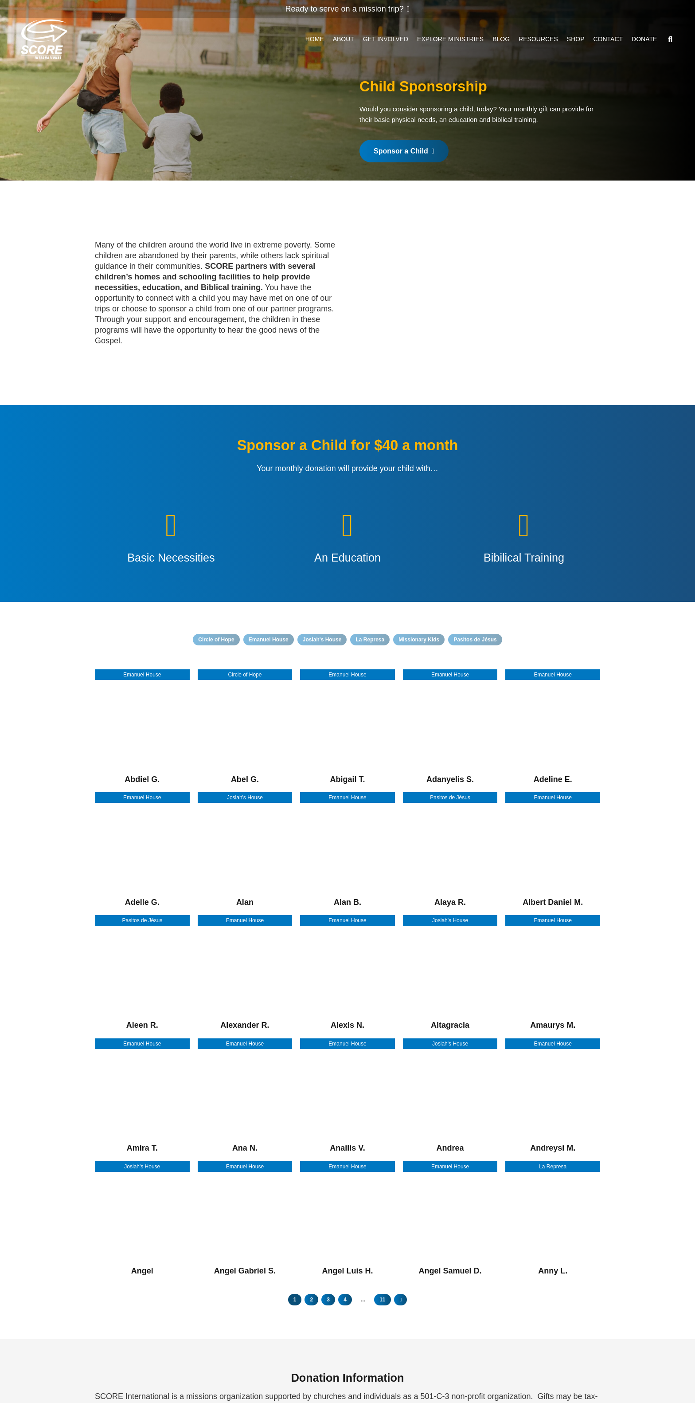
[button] (670, 40)
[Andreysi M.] (552, 1095)
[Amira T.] (142, 1095)
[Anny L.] (552, 1218)
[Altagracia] (450, 973)
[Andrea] (450, 1095)
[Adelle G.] (142, 850)
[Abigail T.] (347, 726)
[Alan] (245, 850)
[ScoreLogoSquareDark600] (45, 40)
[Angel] (142, 1218)
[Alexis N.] (347, 973)
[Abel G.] (245, 726)
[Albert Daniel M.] (552, 850)
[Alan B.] (347, 850)
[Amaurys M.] (552, 973)
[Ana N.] (245, 1095)
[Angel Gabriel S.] (245, 1218)
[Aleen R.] (142, 973)
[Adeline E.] (552, 726)
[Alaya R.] (450, 850)
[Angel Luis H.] (347, 1218)
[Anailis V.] (347, 1095)
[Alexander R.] (245, 973)
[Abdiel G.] (142, 726)
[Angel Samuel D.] (450, 1218)
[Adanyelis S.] (450, 726)
